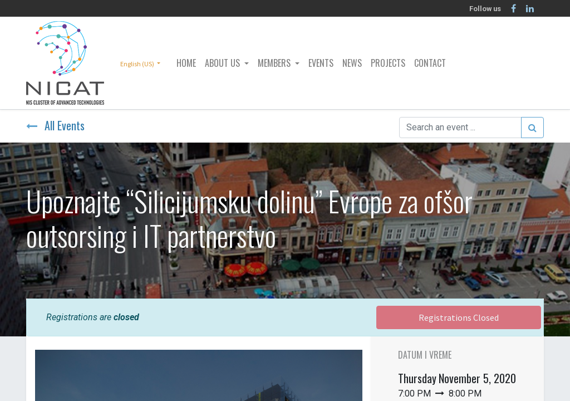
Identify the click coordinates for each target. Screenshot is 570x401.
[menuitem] (186, 63)
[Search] (532, 127)
